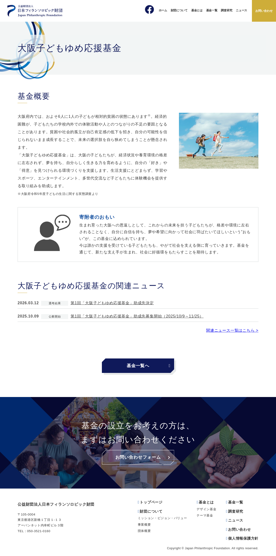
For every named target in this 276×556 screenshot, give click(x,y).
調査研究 (226, 10)
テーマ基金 (205, 515)
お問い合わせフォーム (138, 457)
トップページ (151, 502)
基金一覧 (211, 10)
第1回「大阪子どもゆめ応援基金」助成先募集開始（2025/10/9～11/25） (137, 316)
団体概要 (144, 531)
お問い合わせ (264, 11)
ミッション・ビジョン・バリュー (162, 518)
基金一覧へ (138, 365)
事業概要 (144, 524)
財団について (179, 10)
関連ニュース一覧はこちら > (232, 330)
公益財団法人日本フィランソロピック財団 (56, 504)
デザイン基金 (206, 509)
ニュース (241, 10)
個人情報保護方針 (243, 538)
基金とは (197, 10)
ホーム (163, 10)
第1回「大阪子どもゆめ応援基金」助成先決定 (112, 303)
